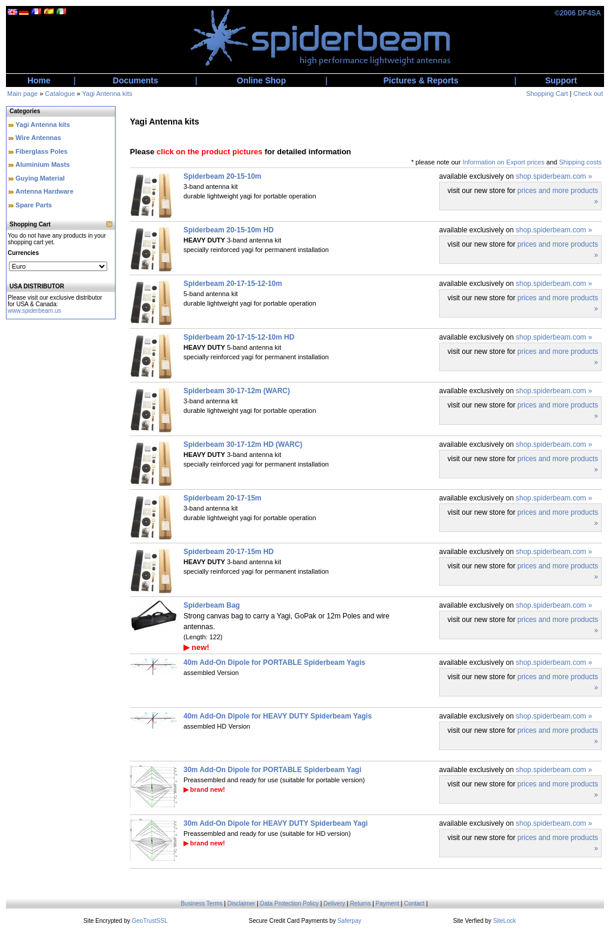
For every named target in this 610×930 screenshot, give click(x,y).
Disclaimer (242, 903)
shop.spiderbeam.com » (554, 176)
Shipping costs (580, 162)
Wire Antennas (38, 137)
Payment (387, 903)
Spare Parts (33, 205)
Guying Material (40, 178)
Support (561, 80)
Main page (22, 93)
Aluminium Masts (42, 164)
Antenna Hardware (44, 191)
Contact (414, 903)
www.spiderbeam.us (34, 310)
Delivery (334, 903)
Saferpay (349, 920)
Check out (588, 93)
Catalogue (60, 93)
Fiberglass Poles (41, 151)
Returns (360, 903)
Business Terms (201, 903)
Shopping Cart (547, 93)
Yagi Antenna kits (107, 93)
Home (39, 80)
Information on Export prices (503, 162)
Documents (135, 80)
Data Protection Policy (289, 903)
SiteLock (504, 920)
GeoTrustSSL (149, 920)
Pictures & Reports (421, 80)
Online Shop (261, 80)
